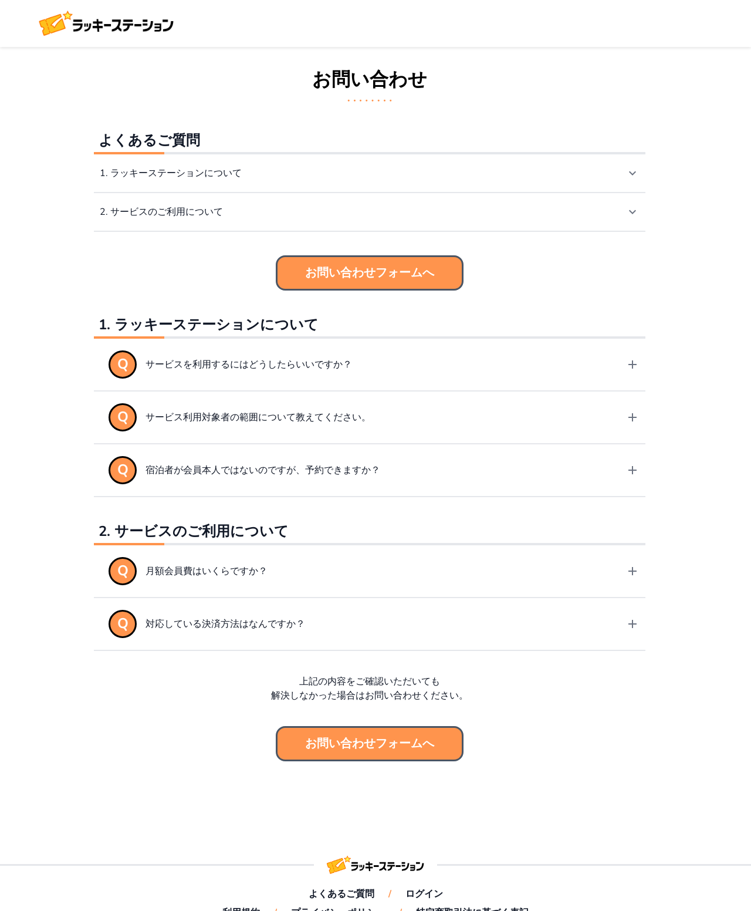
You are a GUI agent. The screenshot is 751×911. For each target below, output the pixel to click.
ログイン (424, 894)
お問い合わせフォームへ (369, 273)
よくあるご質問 (341, 894)
